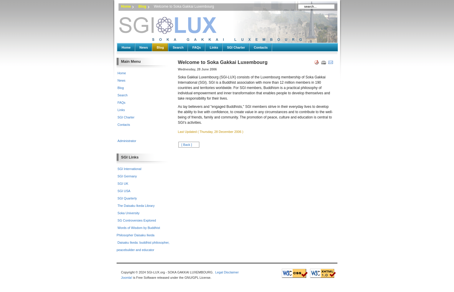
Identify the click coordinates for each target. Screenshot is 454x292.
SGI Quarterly (127, 198)
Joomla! (126, 277)
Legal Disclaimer (227, 272)
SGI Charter (236, 47)
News (144, 47)
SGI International (129, 169)
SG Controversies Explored (136, 220)
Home (126, 6)
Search (178, 47)
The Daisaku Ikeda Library (136, 205)
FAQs (196, 47)
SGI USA (123, 191)
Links (214, 47)
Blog (142, 6)
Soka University (128, 213)
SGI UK (122, 183)
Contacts (261, 47)
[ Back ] (186, 144)
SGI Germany (127, 176)
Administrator (126, 141)
